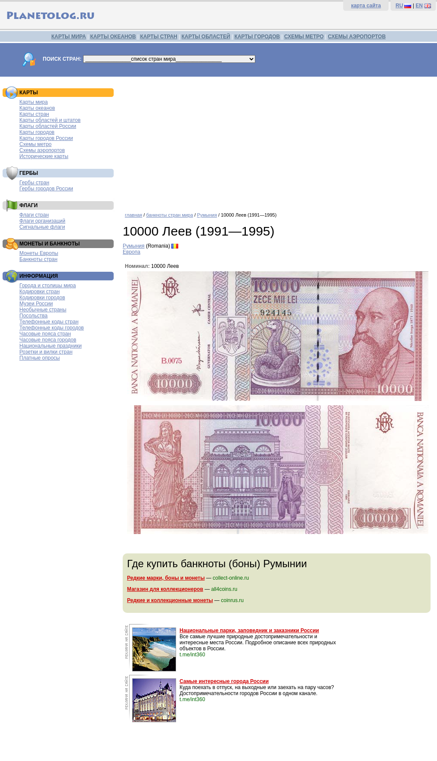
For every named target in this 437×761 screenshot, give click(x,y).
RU (399, 6)
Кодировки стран (39, 292)
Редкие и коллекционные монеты (170, 600)
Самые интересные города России (224, 681)
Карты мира (33, 102)
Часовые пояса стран (45, 334)
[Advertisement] (278, 141)
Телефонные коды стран (48, 322)
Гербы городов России (46, 189)
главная (133, 214)
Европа (131, 252)
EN (419, 6)
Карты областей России (47, 126)
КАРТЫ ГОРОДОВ (257, 37)
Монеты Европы (38, 253)
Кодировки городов (42, 298)
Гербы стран (34, 183)
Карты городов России (46, 138)
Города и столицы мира (47, 286)
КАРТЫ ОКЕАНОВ (113, 37)
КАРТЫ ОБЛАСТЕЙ (206, 37)
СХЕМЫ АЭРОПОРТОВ (357, 37)
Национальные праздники (50, 346)
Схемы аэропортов (42, 150)
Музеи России (36, 304)
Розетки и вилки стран (45, 352)
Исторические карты (43, 156)
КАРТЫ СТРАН (158, 37)
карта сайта (366, 6)
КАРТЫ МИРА (68, 37)
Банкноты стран (38, 259)
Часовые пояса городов (47, 340)
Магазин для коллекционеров (165, 589)
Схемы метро (35, 144)
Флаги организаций (42, 221)
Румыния (207, 214)
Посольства (33, 316)
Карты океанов (37, 108)
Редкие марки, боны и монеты (166, 578)
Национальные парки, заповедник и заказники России (249, 630)
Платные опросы (39, 358)
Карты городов (36, 132)
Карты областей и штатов (50, 120)
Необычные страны (42, 310)
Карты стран (34, 114)
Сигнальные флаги (42, 227)
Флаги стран (34, 215)
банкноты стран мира (169, 214)
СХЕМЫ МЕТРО (304, 37)
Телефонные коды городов (51, 328)
